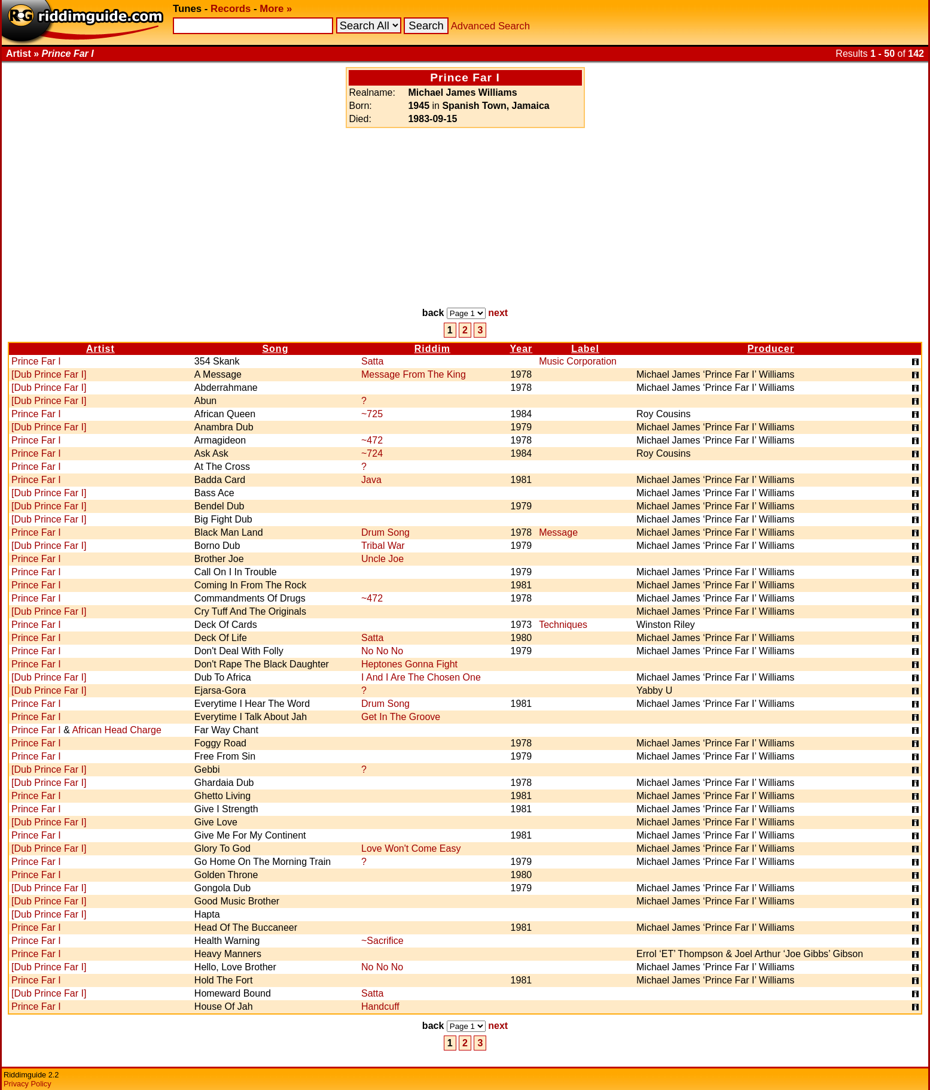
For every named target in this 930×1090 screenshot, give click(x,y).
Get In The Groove (400, 717)
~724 (372, 453)
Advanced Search (490, 26)
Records (231, 8)
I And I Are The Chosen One (421, 677)
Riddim (432, 349)
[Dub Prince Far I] (48, 374)
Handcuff (380, 1006)
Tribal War (383, 546)
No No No (382, 651)
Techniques (563, 625)
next (498, 313)
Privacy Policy (27, 1083)
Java (371, 480)
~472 (372, 440)
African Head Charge (116, 730)
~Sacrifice (382, 941)
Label (585, 349)
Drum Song (385, 532)
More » (276, 8)
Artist (100, 349)
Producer (771, 349)
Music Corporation (578, 361)
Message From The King (413, 374)
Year (521, 349)
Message (558, 532)
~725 (372, 414)
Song (275, 349)
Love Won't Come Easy (411, 848)
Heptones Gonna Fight (409, 664)
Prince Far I (36, 361)
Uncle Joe (382, 559)
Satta (372, 361)
